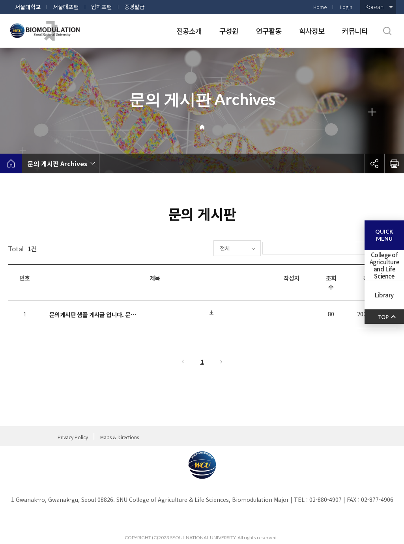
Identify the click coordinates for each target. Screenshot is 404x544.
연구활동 (269, 31)
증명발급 (134, 7)
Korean (374, 7)
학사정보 (312, 31)
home (11, 163)
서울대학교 (28, 7)
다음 (222, 362)
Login (346, 7)
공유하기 (374, 163)
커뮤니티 (355, 31)
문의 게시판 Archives (57, 163)
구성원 (229, 31)
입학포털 (101, 7)
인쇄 (394, 163)
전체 (201, 248)
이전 (182, 362)
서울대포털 (66, 7)
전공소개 (189, 31)
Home (320, 7)
